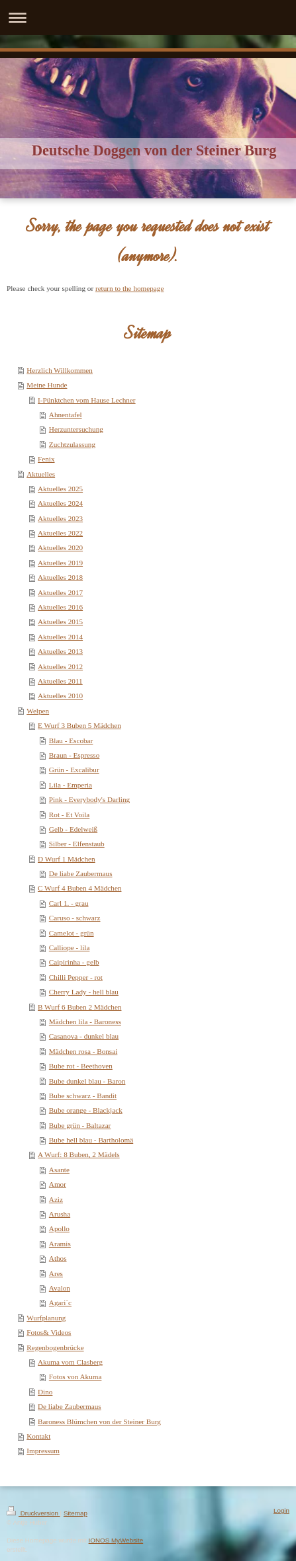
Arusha (59, 1214)
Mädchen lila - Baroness (85, 1021)
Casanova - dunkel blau (84, 1036)
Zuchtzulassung (72, 444)
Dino (45, 1392)
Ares (56, 1273)
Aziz (56, 1199)
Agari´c (60, 1302)
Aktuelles (40, 474)
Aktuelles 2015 (60, 621)
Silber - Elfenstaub (77, 844)
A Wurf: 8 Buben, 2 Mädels (79, 1154)
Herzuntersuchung (76, 429)
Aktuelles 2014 (60, 637)
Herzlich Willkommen (59, 370)
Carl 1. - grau (69, 903)
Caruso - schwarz (75, 918)
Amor (57, 1184)
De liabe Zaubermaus (81, 873)
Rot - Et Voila (69, 815)
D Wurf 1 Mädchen (66, 859)
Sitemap (75, 1513)
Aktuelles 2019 (60, 563)
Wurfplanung (46, 1318)
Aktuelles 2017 (60, 592)
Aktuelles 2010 (60, 696)
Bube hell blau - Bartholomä (91, 1140)
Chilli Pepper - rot (76, 977)
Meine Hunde (46, 385)
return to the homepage (129, 288)
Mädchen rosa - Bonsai (83, 1051)
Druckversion (33, 1513)
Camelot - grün (71, 933)
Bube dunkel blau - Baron (87, 1081)
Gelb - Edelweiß (73, 829)
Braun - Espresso (74, 755)
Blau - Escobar (71, 740)
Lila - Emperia (70, 785)
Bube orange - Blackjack (86, 1110)
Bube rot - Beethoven (81, 1066)
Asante (59, 1170)
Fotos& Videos (48, 1332)
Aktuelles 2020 (60, 547)
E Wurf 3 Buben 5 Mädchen (79, 725)
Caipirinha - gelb (74, 962)
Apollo (59, 1228)
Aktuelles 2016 (60, 607)
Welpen (37, 711)
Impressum (43, 1451)
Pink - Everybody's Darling (89, 799)
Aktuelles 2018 (60, 577)
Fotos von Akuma (75, 1377)
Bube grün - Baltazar (80, 1125)
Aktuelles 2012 (60, 666)
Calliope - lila (69, 947)
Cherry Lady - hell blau (84, 992)
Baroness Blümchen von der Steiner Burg (99, 1421)
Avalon (59, 1288)
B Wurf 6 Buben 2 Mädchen (79, 1007)
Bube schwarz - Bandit (83, 1096)
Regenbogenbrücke (54, 1347)
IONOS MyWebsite (116, 1540)
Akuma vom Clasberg (70, 1362)
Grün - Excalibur (74, 770)
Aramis (60, 1244)
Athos (58, 1258)
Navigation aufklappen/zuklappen (148, 17)
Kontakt (38, 1436)
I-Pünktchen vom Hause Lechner (87, 400)
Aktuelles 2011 (60, 681)
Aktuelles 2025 (60, 489)
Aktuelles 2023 (60, 518)
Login (281, 1510)
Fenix (46, 459)
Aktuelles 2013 (60, 651)
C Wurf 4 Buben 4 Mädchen (79, 888)
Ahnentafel (65, 415)
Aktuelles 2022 (60, 533)
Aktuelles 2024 (60, 503)
